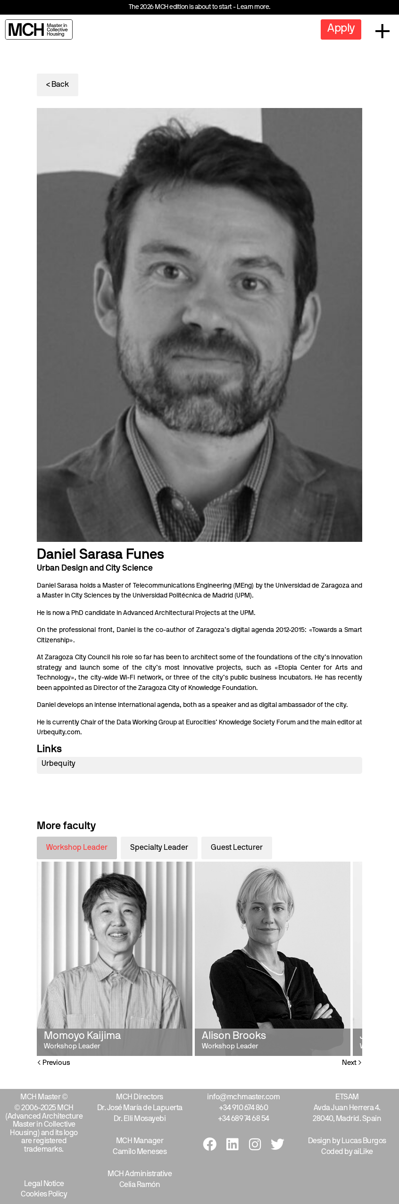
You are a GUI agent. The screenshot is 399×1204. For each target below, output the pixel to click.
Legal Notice (44, 1184)
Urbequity (58, 764)
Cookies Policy (44, 1194)
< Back (57, 85)
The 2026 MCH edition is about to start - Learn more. (200, 7)
